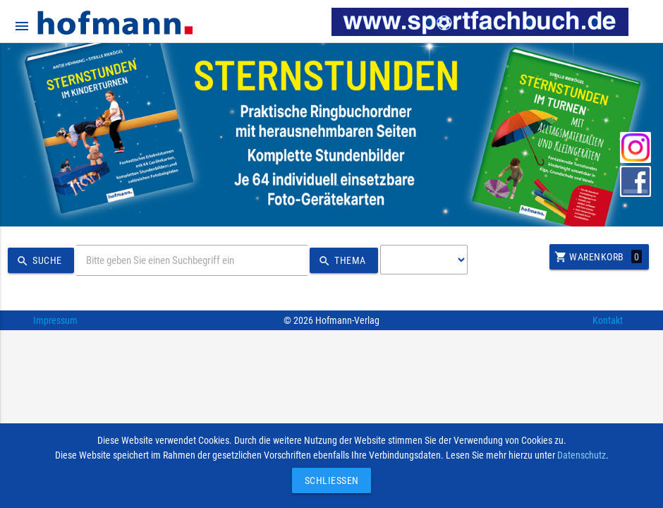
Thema (340, 261)
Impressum (55, 320)
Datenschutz (581, 455)
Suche (37, 261)
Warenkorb (598, 257)
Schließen (328, 480)
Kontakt (607, 320)
